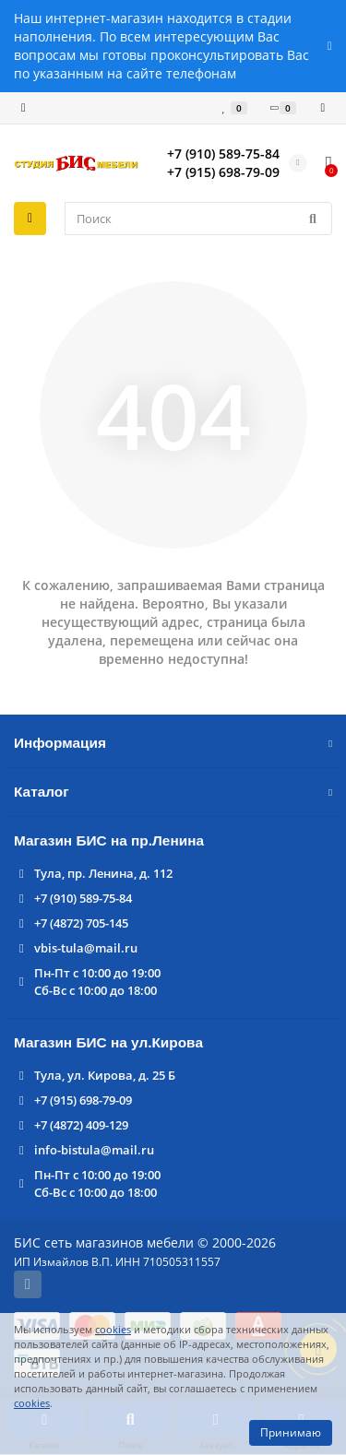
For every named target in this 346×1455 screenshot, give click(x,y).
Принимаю (290, 1432)
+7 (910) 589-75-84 (83, 898)
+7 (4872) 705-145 (81, 923)
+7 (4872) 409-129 (81, 1125)
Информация (173, 743)
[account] (322, 108)
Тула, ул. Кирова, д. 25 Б (104, 1075)
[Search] (198, 218)
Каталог (173, 791)
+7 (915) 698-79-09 (83, 1100)
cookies (113, 1329)
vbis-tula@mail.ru (85, 948)
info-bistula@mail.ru (94, 1150)
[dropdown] (23, 108)
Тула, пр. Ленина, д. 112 (103, 873)
